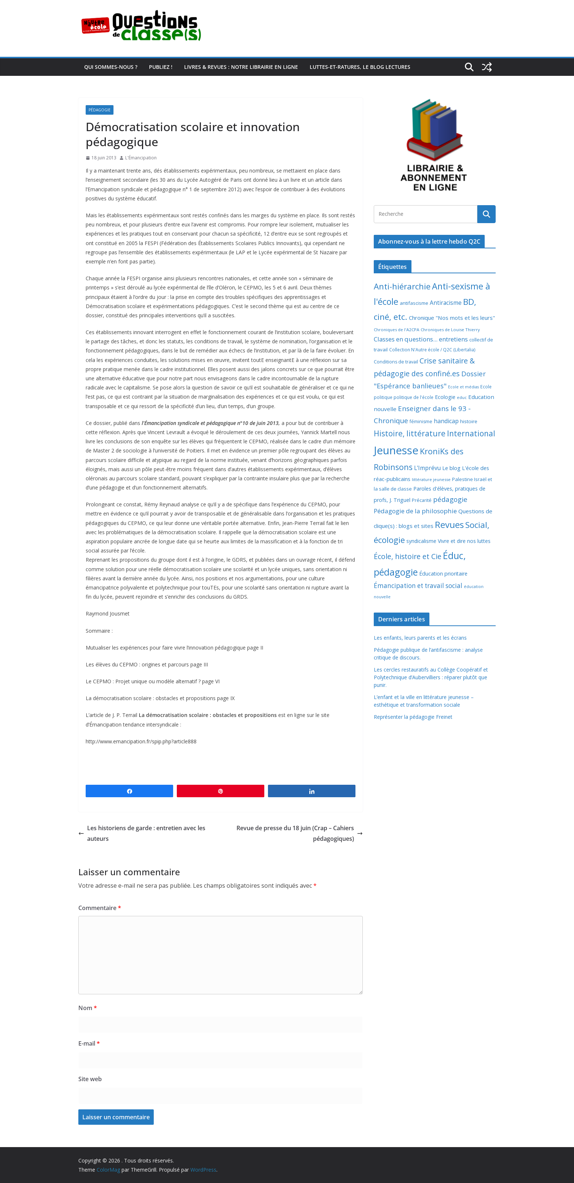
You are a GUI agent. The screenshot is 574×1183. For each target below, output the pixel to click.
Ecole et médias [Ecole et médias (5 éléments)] (463, 386)
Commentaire (99, 908)
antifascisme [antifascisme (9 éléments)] (414, 303)
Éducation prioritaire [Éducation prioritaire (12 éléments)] (443, 573)
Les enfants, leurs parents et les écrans (420, 637)
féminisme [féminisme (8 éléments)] (421, 421)
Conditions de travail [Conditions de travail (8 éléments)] (396, 362)
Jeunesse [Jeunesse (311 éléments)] (396, 450)
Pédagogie (100, 109)
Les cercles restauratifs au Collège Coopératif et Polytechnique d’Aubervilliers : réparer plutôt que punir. (431, 677)
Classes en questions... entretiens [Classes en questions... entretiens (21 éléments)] (421, 339)
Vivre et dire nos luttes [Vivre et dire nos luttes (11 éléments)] (464, 540)
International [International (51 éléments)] (471, 433)
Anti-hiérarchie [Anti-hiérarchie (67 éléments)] (402, 286)
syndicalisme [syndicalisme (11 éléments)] (421, 540)
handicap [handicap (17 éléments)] (446, 421)
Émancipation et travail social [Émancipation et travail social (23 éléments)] (418, 585)
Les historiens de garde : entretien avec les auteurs (141, 833)
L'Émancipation (141, 158)
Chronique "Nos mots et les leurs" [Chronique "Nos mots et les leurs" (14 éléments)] (452, 317)
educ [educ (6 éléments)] (462, 397)
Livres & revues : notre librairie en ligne (241, 66)
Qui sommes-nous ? (110, 66)
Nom (87, 1008)
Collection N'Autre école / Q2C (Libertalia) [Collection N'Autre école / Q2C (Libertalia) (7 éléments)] (432, 350)
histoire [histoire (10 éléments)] (468, 421)
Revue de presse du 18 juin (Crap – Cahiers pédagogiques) (299, 833)
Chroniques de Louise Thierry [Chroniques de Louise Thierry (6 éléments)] (450, 329)
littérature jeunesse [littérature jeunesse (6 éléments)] (431, 479)
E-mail (89, 1043)
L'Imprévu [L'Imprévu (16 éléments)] (427, 468)
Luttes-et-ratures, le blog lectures (360, 66)
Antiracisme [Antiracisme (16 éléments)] (446, 303)
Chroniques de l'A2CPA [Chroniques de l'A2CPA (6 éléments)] (396, 329)
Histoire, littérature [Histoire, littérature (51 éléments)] (410, 433)
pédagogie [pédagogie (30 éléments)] (450, 499)
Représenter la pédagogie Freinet (413, 716)
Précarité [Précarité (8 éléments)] (422, 500)
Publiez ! (160, 66)
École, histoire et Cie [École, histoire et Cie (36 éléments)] (407, 556)
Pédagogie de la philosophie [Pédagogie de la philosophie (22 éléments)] (415, 511)
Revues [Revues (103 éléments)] (449, 524)
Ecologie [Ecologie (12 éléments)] (445, 396)
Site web (90, 1079)
